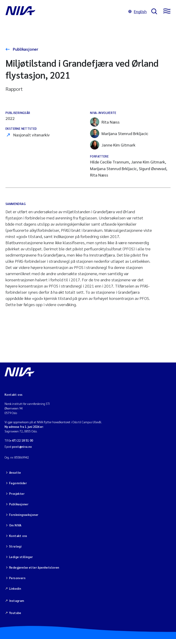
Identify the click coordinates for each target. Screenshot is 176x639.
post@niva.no (22, 446)
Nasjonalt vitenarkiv (31, 134)
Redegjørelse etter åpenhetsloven (34, 567)
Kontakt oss (18, 536)
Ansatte (15, 472)
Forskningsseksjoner (23, 515)
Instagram (16, 601)
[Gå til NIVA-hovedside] (65, 11)
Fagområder (18, 483)
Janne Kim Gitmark (112, 144)
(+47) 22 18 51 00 (21, 440)
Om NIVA (15, 525)
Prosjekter (17, 493)
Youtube (15, 613)
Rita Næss (105, 122)
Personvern (17, 578)
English (137, 11)
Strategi (15, 546)
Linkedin (15, 588)
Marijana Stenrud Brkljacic (119, 133)
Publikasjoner (25, 49)
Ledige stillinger (21, 557)
